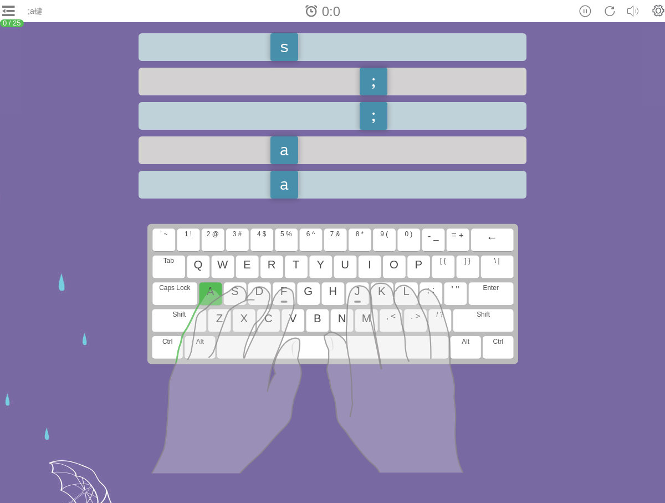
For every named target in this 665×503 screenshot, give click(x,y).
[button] (658, 10)
